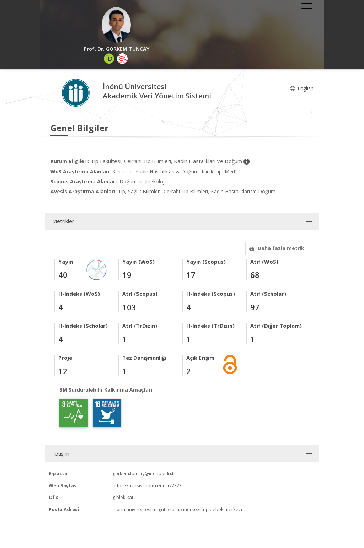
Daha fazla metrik (275, 248)
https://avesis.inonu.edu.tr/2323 (147, 485)
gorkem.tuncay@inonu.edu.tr (144, 473)
